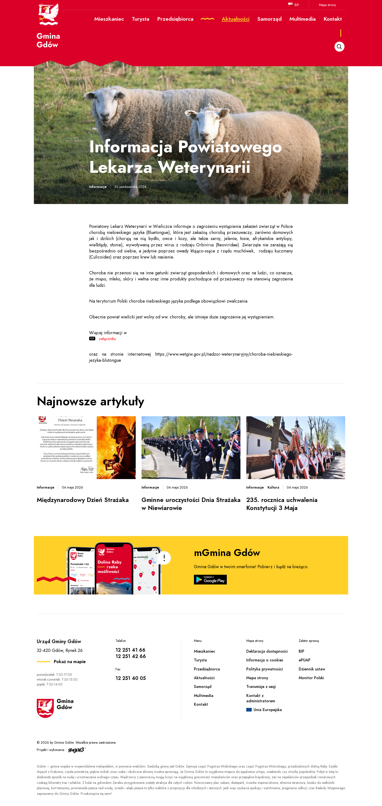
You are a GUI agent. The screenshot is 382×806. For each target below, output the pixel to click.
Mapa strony (327, 4)
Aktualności (204, 678)
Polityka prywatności (264, 669)
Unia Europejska (268, 710)
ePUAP (304, 660)
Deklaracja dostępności (267, 651)
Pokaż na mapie (70, 661)
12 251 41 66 (130, 650)
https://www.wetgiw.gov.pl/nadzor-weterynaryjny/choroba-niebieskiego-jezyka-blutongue (191, 357)
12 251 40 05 (130, 678)
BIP (297, 4)
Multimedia (203, 695)
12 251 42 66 (130, 656)
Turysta (200, 660)
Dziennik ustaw (312, 669)
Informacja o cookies (264, 660)
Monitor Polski (311, 678)
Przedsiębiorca (207, 669)
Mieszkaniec (204, 651)
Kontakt (201, 704)
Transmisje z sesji (261, 686)
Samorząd (202, 686)
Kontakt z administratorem (260, 698)
